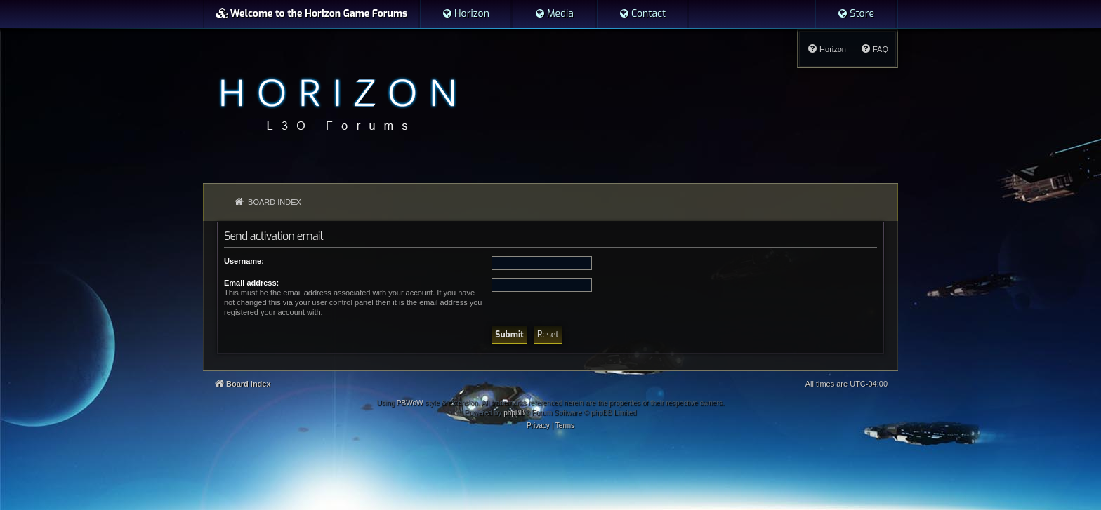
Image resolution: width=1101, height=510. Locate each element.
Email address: (251, 283)
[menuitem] (465, 14)
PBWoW (410, 403)
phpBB (514, 413)
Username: (244, 261)
